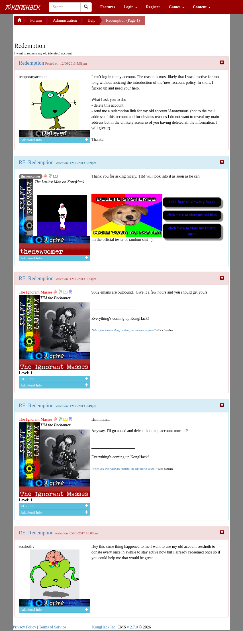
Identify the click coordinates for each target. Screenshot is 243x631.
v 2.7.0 (132, 627)
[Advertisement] (59, 32)
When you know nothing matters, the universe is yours (123, 330)
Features (107, 7)
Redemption (31, 63)
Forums (36, 20)
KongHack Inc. (104, 627)
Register (153, 7)
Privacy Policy (24, 627)
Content (202, 7)
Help (91, 20)
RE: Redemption (36, 162)
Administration (65, 20)
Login (131, 7)
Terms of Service (52, 627)
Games (176, 7)
